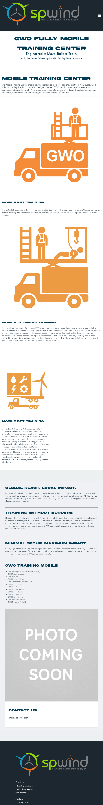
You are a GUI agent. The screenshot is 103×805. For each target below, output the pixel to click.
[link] (51, 83)
